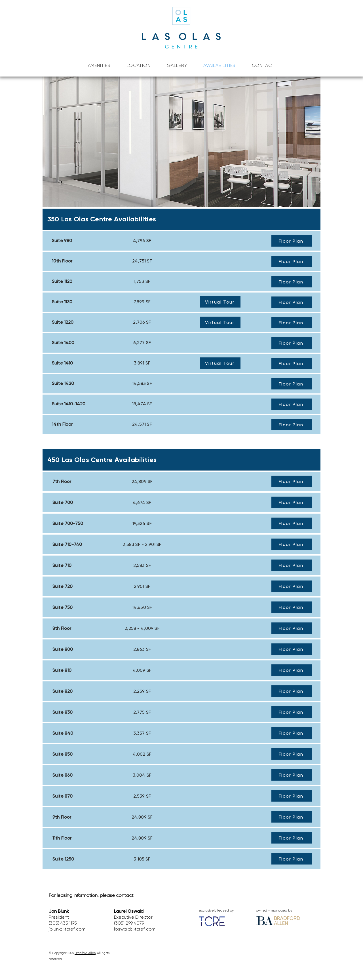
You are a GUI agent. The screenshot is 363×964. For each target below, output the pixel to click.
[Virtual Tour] (220, 302)
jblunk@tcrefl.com (67, 929)
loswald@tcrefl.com (134, 929)
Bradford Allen (85, 953)
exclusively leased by (216, 910)
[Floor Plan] (291, 241)
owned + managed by (274, 910)
